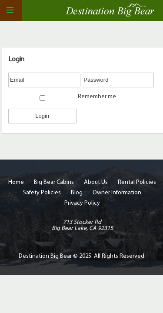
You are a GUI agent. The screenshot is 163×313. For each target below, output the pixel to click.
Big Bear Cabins (54, 182)
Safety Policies (42, 193)
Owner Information (117, 193)
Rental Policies (137, 182)
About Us (96, 182)
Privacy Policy (82, 203)
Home (16, 182)
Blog (77, 193)
